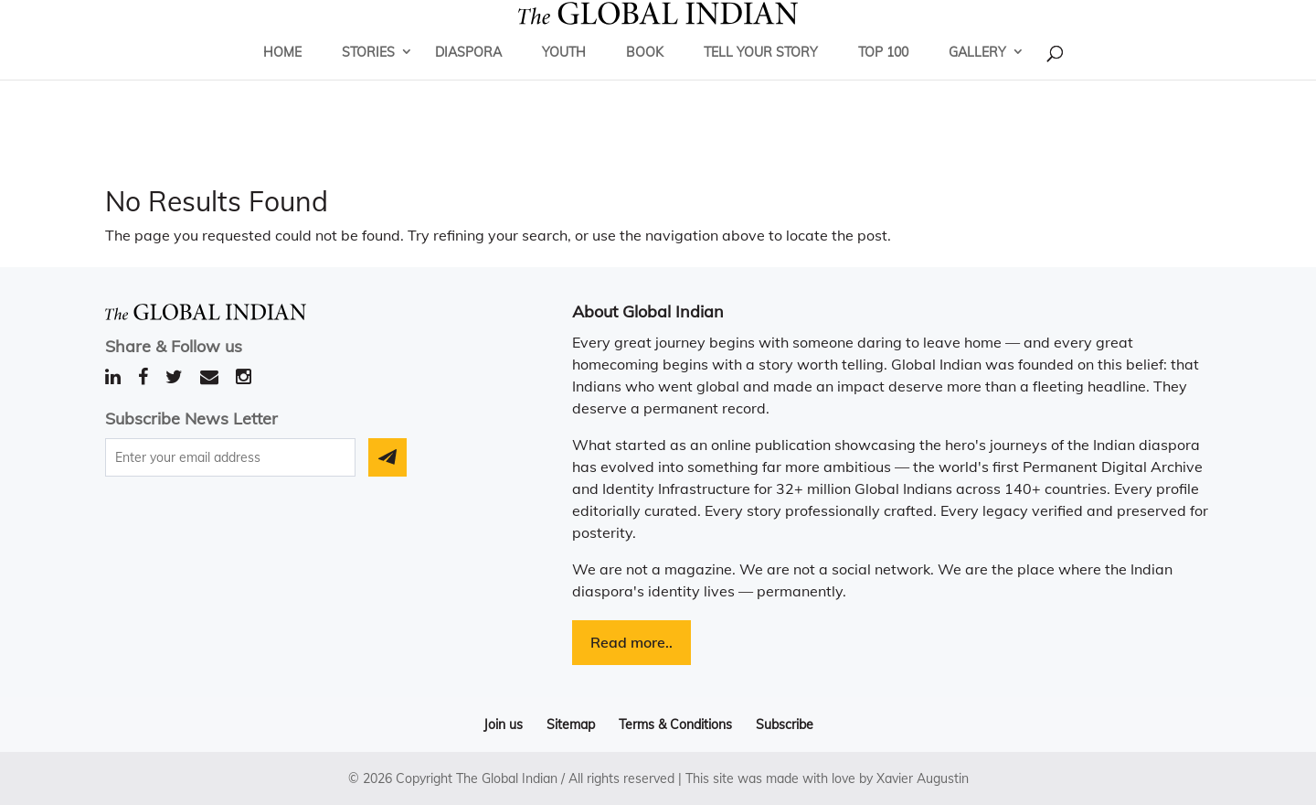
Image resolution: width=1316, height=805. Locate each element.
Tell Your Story (761, 78)
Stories (368, 78)
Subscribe (784, 724)
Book (644, 78)
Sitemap (571, 724)
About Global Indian (648, 311)
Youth (564, 78)
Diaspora (468, 78)
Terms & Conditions (675, 724)
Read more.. (631, 642)
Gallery (977, 78)
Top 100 (883, 78)
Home (282, 78)
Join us (503, 724)
